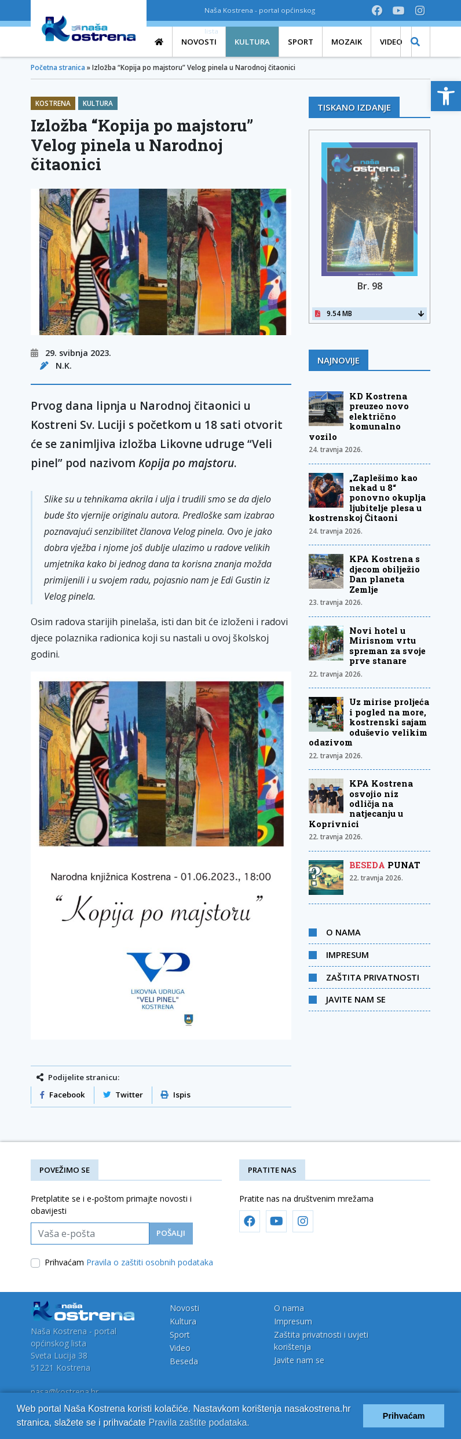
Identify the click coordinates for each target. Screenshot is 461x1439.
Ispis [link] (176, 1094)
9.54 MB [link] (369, 313)
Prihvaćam (129, 1262)
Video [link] (180, 1347)
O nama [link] (343, 932)
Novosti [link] (184, 1307)
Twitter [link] (123, 1094)
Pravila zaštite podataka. (198, 1422)
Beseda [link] (184, 1361)
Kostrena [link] (53, 103)
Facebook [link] (62, 1094)
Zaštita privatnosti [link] (372, 977)
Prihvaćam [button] (404, 1415)
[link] (446, 96)
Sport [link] (180, 1334)
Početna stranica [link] (58, 67)
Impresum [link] (347, 954)
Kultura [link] (98, 103)
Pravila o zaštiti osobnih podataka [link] (149, 1262)
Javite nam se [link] (356, 999)
